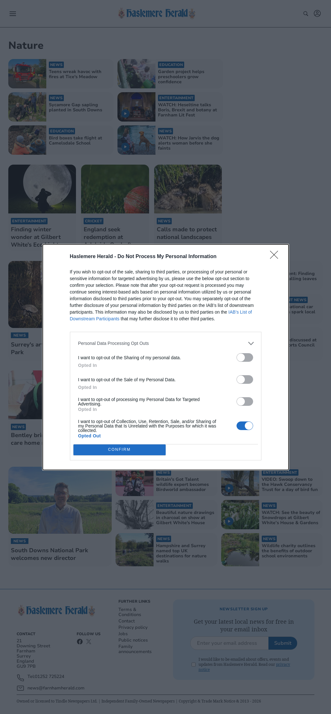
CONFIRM (120, 449)
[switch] (245, 357)
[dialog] (166, 357)
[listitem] (165, 343)
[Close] (276, 257)
